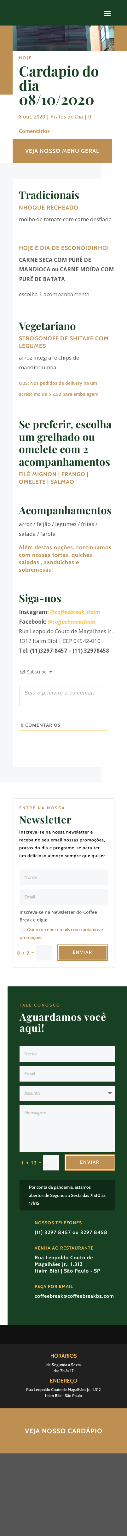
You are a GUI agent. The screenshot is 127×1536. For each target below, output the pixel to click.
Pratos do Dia (66, 116)
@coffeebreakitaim (71, 621)
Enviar (82, 952)
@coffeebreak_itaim (75, 611)
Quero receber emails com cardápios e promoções (61, 934)
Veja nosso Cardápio (63, 1431)
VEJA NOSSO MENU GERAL (62, 150)
